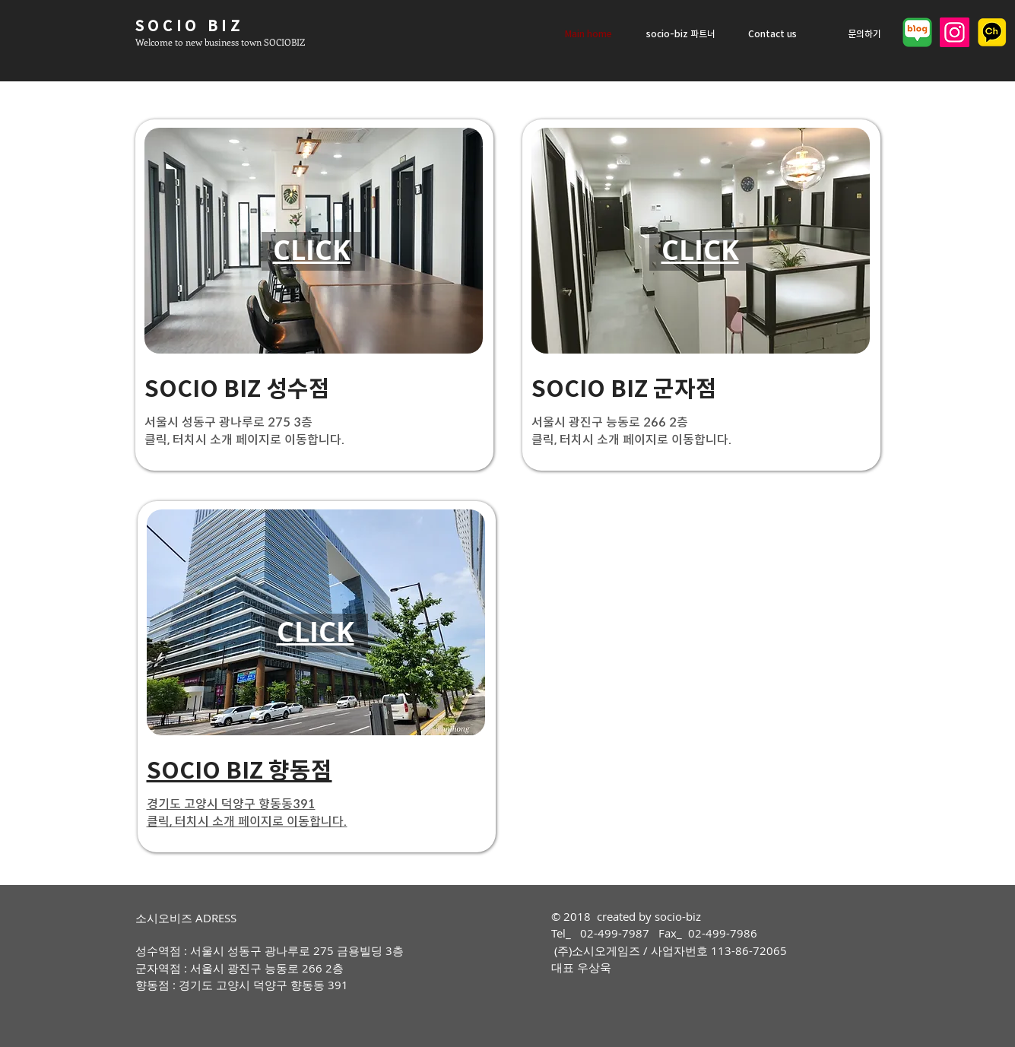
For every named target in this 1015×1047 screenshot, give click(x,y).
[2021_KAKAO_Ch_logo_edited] (992, 32)
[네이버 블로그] (917, 32)
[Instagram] (954, 32)
